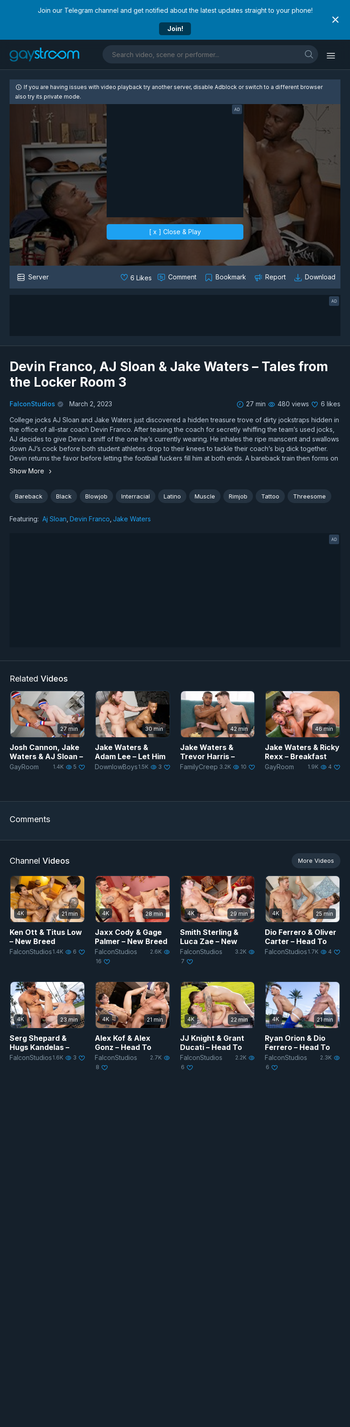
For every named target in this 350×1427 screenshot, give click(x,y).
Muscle (205, 496)
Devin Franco (90, 519)
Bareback (28, 496)
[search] (309, 54)
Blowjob (96, 496)
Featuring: (24, 519)
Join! (175, 28)
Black (64, 496)
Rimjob (238, 496)
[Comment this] (178, 277)
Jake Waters (132, 519)
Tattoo (270, 496)
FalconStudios (32, 404)
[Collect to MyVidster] (226, 277)
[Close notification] (335, 19)
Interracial (135, 496)
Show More (32, 471)
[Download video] (315, 277)
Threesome (309, 496)
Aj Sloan (54, 519)
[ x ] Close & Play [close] (175, 232)
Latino (172, 496)
